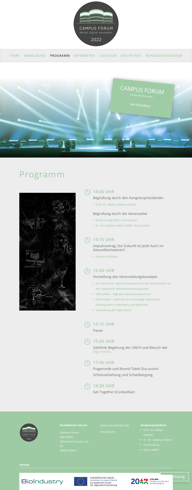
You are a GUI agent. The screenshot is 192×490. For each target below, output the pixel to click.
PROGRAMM (60, 56)
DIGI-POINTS (131, 56)
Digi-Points (102, 351)
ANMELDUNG (35, 56)
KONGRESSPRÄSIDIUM (164, 56)
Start (15, 56)
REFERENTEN (84, 56)
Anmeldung (174, 476)
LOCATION (108, 56)
